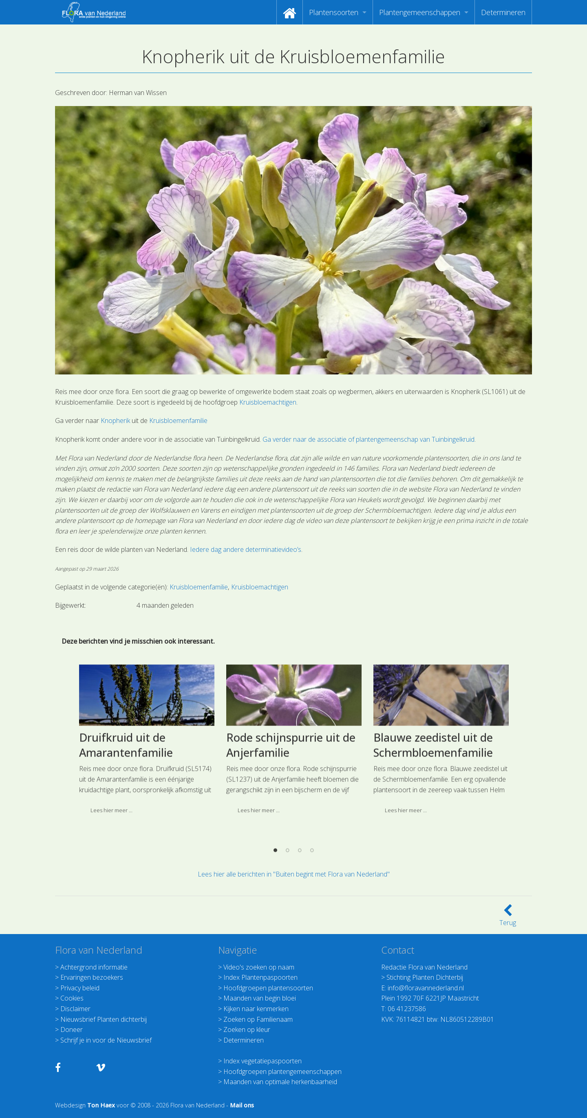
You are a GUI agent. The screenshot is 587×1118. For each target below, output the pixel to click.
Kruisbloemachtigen (267, 402)
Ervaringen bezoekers (91, 977)
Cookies (72, 998)
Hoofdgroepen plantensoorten (268, 987)
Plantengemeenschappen (419, 12)
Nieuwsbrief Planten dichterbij (103, 1019)
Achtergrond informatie (94, 967)
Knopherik (115, 420)
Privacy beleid (79, 987)
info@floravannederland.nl (426, 987)
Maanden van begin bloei (259, 998)
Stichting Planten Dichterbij (424, 977)
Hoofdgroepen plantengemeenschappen (282, 1071)
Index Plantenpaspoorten (260, 977)
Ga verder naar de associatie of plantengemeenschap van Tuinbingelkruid (368, 439)
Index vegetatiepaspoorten (262, 1060)
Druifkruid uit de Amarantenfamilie (126, 833)
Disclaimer (75, 1008)
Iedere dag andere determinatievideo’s (244, 549)
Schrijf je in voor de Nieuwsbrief (106, 1040)
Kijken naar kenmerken (256, 1008)
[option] (146, 830)
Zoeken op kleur (246, 1029)
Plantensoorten (333, 12)
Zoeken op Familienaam (258, 1019)
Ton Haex (101, 1105)
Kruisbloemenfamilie (178, 420)
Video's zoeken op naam (258, 967)
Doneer (71, 1029)
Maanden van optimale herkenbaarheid (280, 1081)
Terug (507, 917)
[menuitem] (289, 12)
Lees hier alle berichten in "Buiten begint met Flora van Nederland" (294, 874)
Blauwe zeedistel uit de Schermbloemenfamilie (433, 833)
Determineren (503, 12)
